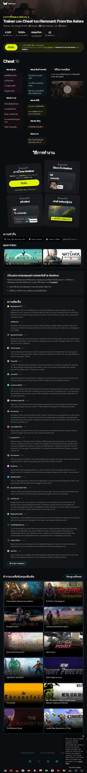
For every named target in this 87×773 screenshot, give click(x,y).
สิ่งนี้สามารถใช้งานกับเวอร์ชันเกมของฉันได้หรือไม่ (28, 291)
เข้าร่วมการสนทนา (17, 563)
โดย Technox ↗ (49, 35)
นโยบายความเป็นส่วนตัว (47, 753)
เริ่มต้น (11, 47)
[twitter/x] (39, 762)
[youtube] (57, 762)
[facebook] (48, 761)
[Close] (83, 736)
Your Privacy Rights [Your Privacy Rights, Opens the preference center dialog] (75, 767)
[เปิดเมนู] (83, 3)
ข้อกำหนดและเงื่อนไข (27, 753)
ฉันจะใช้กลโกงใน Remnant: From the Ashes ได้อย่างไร (30, 287)
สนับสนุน (63, 753)
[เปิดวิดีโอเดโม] (67, 89)
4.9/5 (8, 32)
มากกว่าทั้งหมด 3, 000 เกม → (16, 17)
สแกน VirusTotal (36, 36)
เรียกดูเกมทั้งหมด (74, 576)
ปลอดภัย (36, 32)
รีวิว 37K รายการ (8, 35)
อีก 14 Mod (49, 47)
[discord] (30, 761)
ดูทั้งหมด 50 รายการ (69, 239)
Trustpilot (53, 282)
